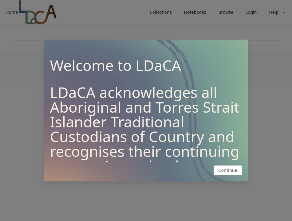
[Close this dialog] (240, 49)
